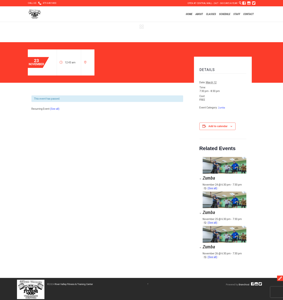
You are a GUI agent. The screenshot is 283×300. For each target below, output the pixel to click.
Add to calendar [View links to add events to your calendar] (218, 126)
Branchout (244, 284)
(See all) (54, 108)
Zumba (221, 107)
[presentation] (224, 165)
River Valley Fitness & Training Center (74, 284)
